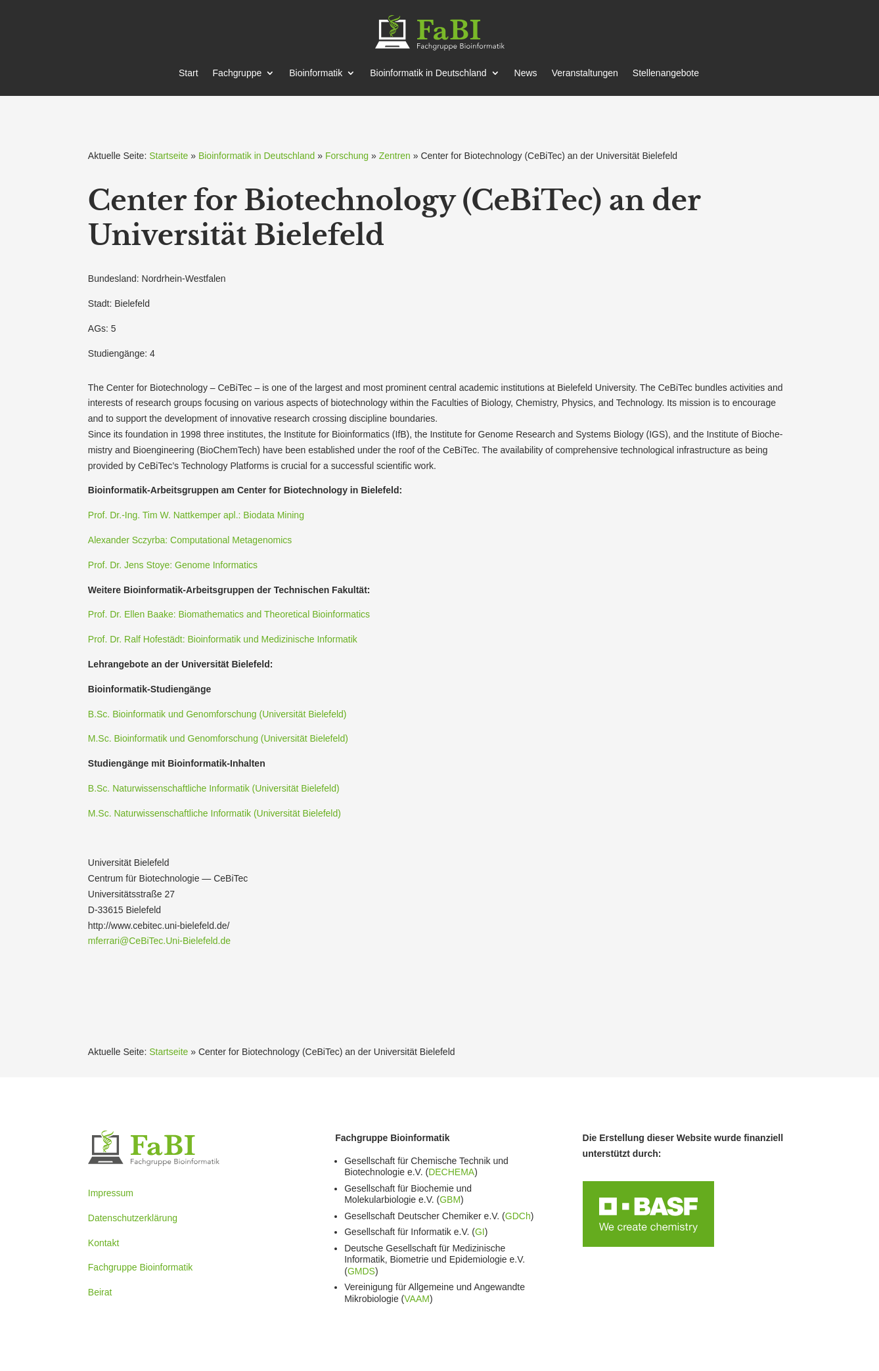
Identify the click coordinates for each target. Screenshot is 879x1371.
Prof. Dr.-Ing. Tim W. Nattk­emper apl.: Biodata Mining (196, 515)
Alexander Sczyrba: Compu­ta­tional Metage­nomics (190, 540)
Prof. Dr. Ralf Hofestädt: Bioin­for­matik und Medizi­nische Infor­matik (222, 639)
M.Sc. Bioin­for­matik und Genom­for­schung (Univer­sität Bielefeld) (218, 738)
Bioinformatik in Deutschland (256, 155)
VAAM (417, 1298)
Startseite (168, 155)
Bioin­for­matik (315, 73)
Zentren (395, 155)
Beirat (100, 1292)
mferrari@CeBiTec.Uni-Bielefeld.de (159, 940)
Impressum (110, 1193)
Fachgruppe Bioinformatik (140, 1267)
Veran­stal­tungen (585, 73)
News (525, 73)
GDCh (518, 1216)
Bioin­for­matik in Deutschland (428, 73)
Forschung (347, 155)
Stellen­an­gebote (666, 73)
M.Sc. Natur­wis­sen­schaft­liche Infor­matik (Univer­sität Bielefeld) (214, 813)
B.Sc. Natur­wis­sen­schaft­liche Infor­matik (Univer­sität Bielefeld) (214, 788)
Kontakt (103, 1243)
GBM (450, 1199)
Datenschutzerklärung (132, 1218)
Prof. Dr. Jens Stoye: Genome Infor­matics (173, 565)
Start (188, 73)
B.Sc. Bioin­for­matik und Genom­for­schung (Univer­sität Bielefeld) (217, 714)
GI (480, 1231)
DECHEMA (451, 1172)
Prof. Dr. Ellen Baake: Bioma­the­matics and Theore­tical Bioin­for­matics (229, 614)
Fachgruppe (237, 73)
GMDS (361, 1271)
